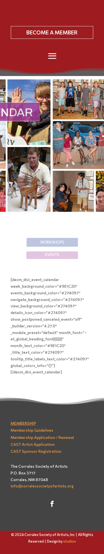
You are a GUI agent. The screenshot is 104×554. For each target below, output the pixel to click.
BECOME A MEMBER (52, 32)
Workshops (52, 241)
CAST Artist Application (33, 444)
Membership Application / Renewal (42, 437)
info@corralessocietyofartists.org (42, 486)
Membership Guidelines (32, 430)
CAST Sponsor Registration (36, 451)
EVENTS (52, 254)
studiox (69, 541)
